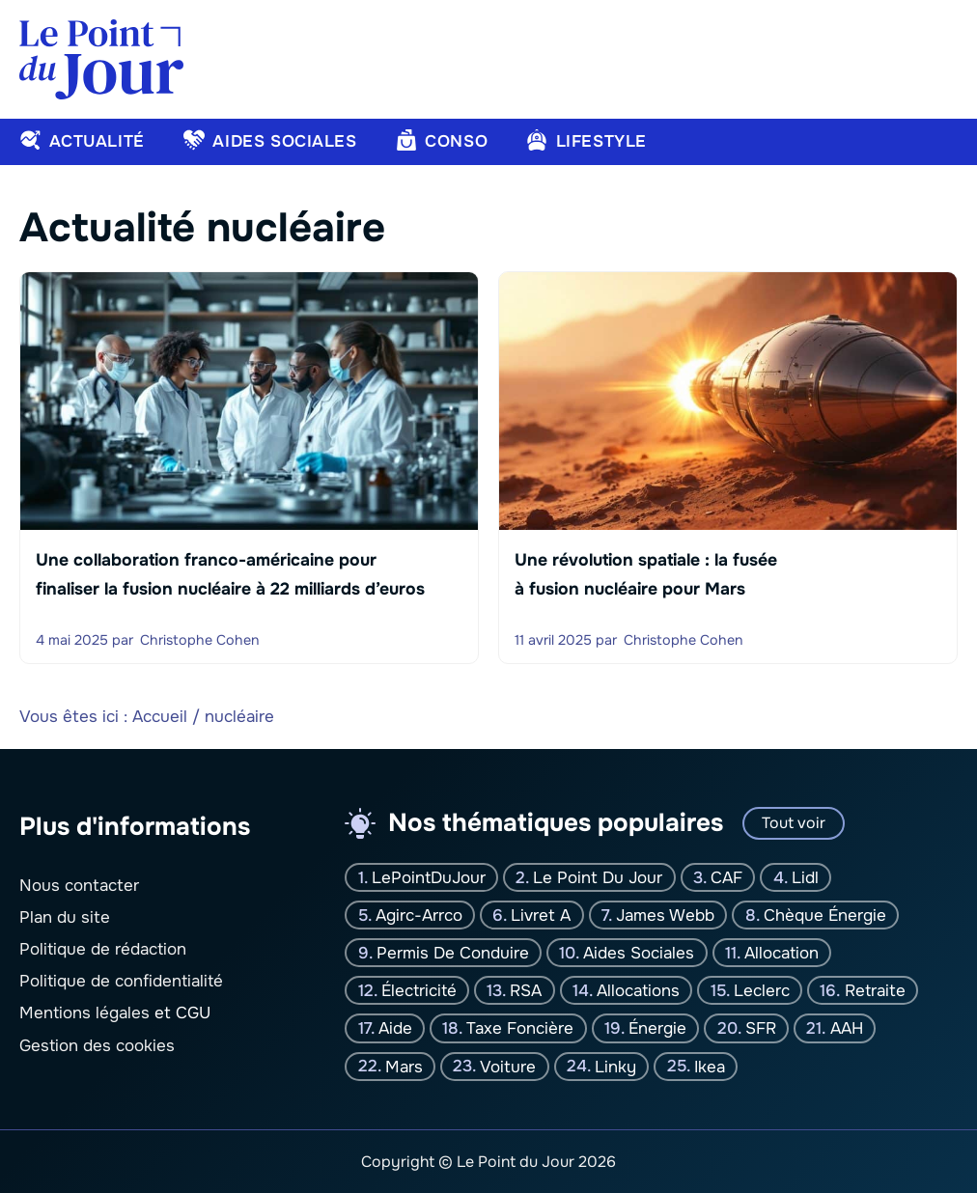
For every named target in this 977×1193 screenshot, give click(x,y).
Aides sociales (638, 953)
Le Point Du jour (597, 877)
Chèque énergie (825, 915)
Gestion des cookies (97, 1045)
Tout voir (793, 823)
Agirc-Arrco (419, 915)
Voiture (508, 1066)
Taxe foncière (519, 1028)
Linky (615, 1066)
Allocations (638, 991)
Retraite (875, 991)
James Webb (665, 915)
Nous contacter (79, 884)
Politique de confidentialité (121, 981)
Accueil (159, 717)
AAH (846, 1028)
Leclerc (762, 991)
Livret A (541, 915)
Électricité (419, 991)
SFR (760, 1028)
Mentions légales (84, 1013)
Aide (395, 1028)
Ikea (709, 1066)
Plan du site (64, 917)
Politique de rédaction (102, 949)
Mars (404, 1066)
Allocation (781, 953)
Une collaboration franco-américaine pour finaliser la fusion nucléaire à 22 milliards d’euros (230, 574)
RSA (526, 991)
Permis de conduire (453, 953)
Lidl (805, 877)
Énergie (657, 1028)
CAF (726, 877)
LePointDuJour (429, 877)
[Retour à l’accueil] (101, 58)
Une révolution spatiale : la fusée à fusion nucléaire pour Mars (646, 574)
